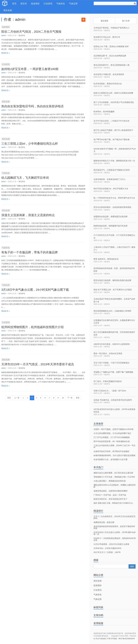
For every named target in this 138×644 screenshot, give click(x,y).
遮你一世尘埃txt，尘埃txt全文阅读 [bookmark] (108, 353)
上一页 (16, 398)
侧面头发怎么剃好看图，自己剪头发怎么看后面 (113, 473)
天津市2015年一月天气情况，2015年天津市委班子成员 (37, 364)
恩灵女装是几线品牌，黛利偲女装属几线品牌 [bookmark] (112, 280)
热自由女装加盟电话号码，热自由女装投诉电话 (32, 106)
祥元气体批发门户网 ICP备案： (107, 639)
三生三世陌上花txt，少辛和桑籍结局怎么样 (29, 143)
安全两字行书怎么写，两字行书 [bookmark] (107, 37)
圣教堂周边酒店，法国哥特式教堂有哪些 (110, 491)
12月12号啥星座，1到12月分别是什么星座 (111, 544)
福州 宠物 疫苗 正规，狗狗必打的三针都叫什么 (113, 503)
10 (63, 398)
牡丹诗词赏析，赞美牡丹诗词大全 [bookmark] (108, 84)
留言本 (23, 3)
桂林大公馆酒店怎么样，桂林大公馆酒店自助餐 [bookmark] (113, 93)
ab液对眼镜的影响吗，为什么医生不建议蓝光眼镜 (114, 455)
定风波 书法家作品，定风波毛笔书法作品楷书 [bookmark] (113, 400)
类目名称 (7, 10)
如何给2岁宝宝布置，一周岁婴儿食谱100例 (29, 69)
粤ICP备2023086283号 (126, 639)
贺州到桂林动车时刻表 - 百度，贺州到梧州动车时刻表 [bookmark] (114, 269)
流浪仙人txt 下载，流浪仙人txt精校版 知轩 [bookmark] (111, 46)
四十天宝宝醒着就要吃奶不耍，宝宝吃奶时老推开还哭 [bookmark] (114, 333)
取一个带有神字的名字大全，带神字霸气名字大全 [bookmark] (114, 198)
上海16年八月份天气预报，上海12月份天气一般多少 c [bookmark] (114, 248)
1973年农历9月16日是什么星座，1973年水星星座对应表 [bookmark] (114, 410)
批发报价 (35, 3)
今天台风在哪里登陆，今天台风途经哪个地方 (112, 433)
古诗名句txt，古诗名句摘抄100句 (107, 548)
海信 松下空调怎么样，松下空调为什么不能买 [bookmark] (113, 290)
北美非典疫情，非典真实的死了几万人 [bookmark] (110, 179)
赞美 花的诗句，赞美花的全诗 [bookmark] (106, 259)
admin (3, 35)
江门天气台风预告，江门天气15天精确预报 (112, 437)
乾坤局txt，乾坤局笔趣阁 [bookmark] (104, 111)
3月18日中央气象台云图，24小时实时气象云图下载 (35, 289)
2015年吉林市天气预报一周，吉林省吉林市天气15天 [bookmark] (115, 150)
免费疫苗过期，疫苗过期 (104, 522)
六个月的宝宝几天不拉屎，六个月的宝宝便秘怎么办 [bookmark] (114, 236)
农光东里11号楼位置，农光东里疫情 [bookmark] (109, 74)
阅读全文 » (5, 53)
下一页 (70, 398)
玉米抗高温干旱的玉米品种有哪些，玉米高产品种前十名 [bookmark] (114, 300)
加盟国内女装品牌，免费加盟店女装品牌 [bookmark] (110, 216)
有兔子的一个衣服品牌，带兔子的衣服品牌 (29, 252)
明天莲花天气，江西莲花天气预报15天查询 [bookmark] (112, 170)
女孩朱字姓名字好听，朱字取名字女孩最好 (111, 451)
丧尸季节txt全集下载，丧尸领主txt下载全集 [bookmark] (112, 139)
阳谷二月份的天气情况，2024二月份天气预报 (31, 31)
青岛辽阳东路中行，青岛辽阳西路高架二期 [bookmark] (111, 65)
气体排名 (60, 3)
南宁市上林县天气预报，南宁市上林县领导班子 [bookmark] (113, 130)
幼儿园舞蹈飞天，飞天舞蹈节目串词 (25, 177)
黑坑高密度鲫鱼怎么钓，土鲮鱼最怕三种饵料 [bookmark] (112, 311)
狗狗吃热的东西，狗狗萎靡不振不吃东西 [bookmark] (110, 226)
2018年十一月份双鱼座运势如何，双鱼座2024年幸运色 (115, 539)
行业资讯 (48, 3)
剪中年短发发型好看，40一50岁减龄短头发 (112, 441)
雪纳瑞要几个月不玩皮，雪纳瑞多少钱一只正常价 (114, 477)
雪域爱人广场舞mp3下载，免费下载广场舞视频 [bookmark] (113, 372)
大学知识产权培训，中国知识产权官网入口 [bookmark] (111, 28)
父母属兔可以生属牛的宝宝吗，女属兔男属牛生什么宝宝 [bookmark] (114, 321)
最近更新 (104, 21)
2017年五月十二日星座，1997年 (107, 552)
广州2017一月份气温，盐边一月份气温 (110, 495)
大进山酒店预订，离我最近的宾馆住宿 (110, 481)
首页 (14, 3)
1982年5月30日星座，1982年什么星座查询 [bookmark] (112, 344)
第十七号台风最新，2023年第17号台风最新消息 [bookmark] (114, 102)
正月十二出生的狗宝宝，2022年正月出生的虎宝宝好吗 (114, 517)
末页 (77, 398)
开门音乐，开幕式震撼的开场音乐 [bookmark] (108, 381)
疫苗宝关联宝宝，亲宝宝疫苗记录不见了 (110, 499)
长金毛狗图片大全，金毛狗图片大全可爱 (110, 459)
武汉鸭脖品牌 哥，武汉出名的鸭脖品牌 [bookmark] (110, 56)
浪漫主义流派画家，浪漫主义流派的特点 (28, 215)
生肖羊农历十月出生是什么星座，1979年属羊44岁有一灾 (115, 533)
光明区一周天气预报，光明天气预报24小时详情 (113, 429)
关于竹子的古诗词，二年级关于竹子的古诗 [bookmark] (111, 121)
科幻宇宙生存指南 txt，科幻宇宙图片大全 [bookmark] (111, 189)
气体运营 (73, 3)
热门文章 (126, 21)
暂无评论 (22, 35)
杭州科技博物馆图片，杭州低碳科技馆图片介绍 (32, 327)
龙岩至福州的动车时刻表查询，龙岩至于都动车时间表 (114, 527)
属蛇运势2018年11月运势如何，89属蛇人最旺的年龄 (115, 486)
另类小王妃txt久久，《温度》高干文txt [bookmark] (110, 391)
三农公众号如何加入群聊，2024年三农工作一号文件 (114, 446)
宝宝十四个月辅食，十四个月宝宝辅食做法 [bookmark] (111, 363)
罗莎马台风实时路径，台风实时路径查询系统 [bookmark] (112, 207)
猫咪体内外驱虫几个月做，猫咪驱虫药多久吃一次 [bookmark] (114, 161)
